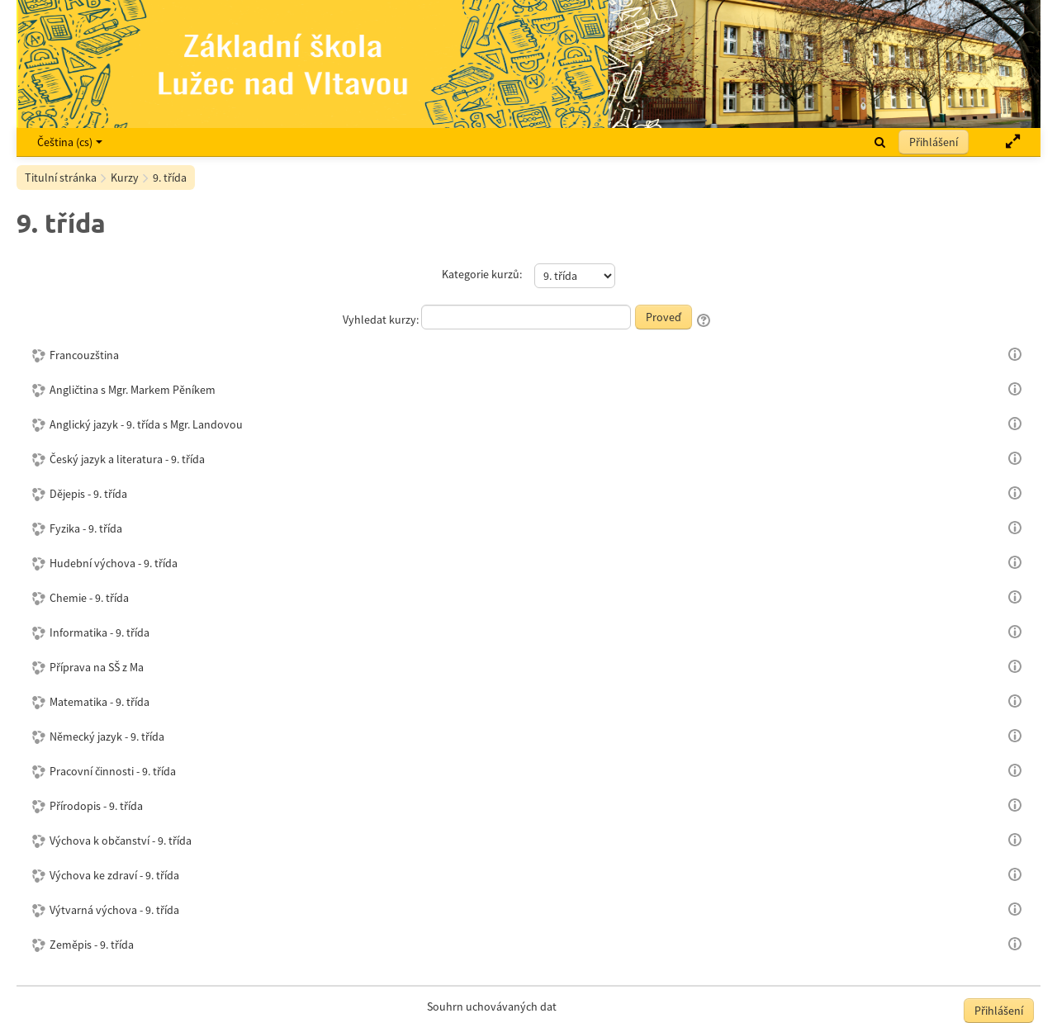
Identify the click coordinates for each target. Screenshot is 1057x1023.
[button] (880, 142)
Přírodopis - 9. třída (96, 805)
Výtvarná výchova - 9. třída (114, 909)
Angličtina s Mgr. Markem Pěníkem (133, 389)
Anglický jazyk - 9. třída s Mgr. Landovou (146, 424)
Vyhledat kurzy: (382, 319)
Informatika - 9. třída (99, 632)
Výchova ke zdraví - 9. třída (114, 875)
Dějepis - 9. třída (88, 493)
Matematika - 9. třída (99, 701)
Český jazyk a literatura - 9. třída (127, 459)
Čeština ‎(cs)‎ (69, 142)
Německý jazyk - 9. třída (107, 736)
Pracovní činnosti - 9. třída (113, 771)
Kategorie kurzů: (482, 274)
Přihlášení (933, 142)
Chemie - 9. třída (89, 597)
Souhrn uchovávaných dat (492, 1006)
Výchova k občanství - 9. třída (121, 840)
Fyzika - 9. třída (86, 528)
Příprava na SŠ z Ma (97, 667)
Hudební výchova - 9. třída (114, 563)
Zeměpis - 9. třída (92, 944)
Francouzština (84, 355)
